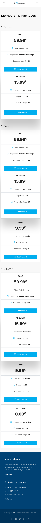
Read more (8, 474)
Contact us (8, 499)
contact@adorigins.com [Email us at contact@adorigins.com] (15, 494)
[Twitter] (16, 519)
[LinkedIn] (25, 519)
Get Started (20, 69)
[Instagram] (20, 519)
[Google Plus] (29, 519)
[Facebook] (12, 519)
